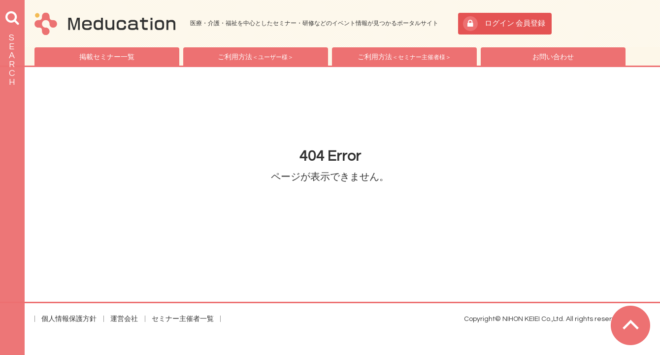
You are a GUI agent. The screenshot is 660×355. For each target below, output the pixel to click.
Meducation (104, 23)
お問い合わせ (553, 57)
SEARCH (12, 60)
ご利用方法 (256, 57)
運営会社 (124, 319)
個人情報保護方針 (69, 319)
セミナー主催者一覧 (183, 319)
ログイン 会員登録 (515, 23)
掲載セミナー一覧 (106, 57)
